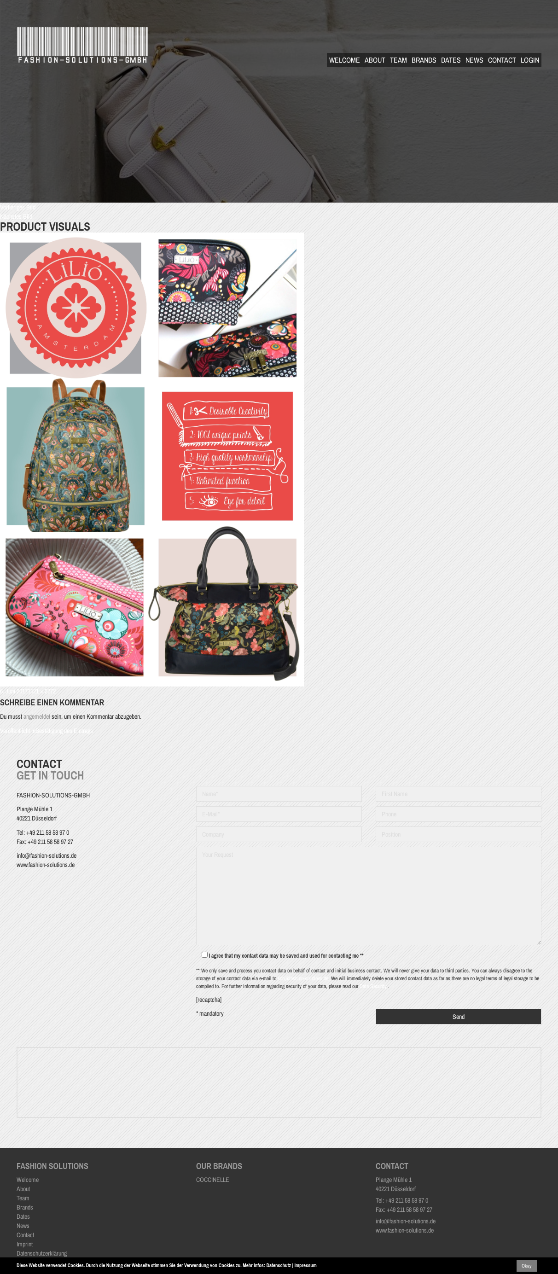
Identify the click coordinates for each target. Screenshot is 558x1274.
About (375, 60)
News (474, 60)
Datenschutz (278, 1265)
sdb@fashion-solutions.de (303, 978)
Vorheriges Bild (17, 207)
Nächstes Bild (16, 216)
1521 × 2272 (42, 691)
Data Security (374, 986)
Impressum (306, 1265)
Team (398, 60)
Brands (424, 60)
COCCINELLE (212, 1179)
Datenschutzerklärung (42, 1253)
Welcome (344, 60)
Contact (502, 60)
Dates (451, 60)
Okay (527, 1265)
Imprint (25, 1244)
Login (530, 60)
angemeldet (36, 716)
